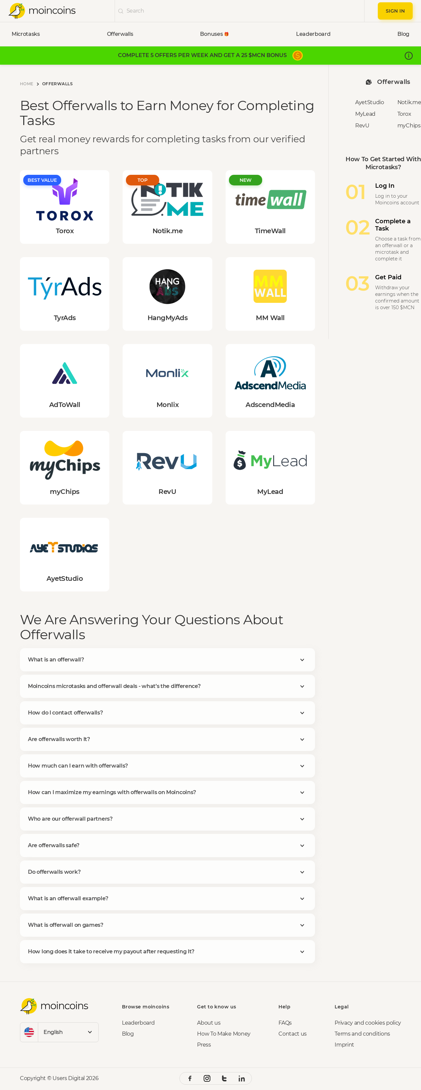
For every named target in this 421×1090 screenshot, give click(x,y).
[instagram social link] (207, 1078)
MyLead (365, 114)
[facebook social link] (190, 1078)
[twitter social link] (224, 1078)
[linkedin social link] (242, 1078)
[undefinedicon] (120, 11)
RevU (362, 125)
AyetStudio (369, 102)
